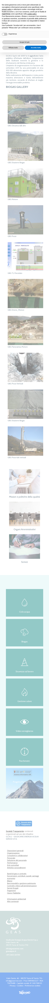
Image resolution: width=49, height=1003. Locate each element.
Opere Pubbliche (13, 893)
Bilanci (9, 881)
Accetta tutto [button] (36, 48)
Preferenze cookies (32, 986)
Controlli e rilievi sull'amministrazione (22, 886)
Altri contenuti (13, 901)
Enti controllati (13, 865)
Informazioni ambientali (16, 899)
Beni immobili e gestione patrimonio (21, 883)
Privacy (12, 986)
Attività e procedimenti (16, 868)
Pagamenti (11, 890)
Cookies (20, 986)
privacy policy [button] (7, 9)
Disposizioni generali (15, 851)
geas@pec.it (11, 951)
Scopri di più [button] (24, 42)
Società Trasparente (15, 831)
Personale (11, 858)
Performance (12, 863)
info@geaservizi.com (14, 949)
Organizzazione (13, 853)
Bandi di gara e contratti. (17, 874)
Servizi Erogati (12, 888)
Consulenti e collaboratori (17, 855)
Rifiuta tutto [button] (13, 48)
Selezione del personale (17, 860)
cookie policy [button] (31, 14)
